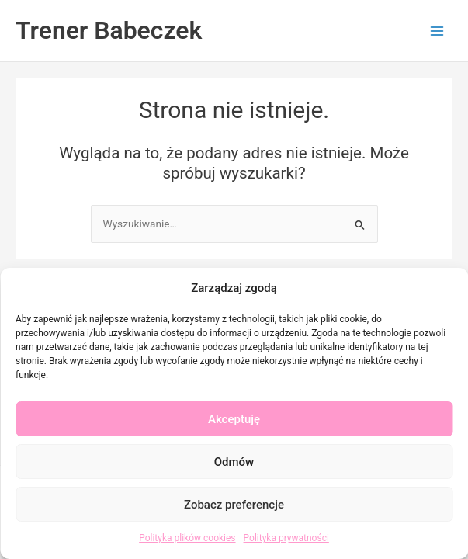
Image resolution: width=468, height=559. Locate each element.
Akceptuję (234, 419)
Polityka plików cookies (187, 538)
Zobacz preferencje (234, 505)
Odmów (234, 462)
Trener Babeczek (109, 30)
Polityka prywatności (286, 538)
